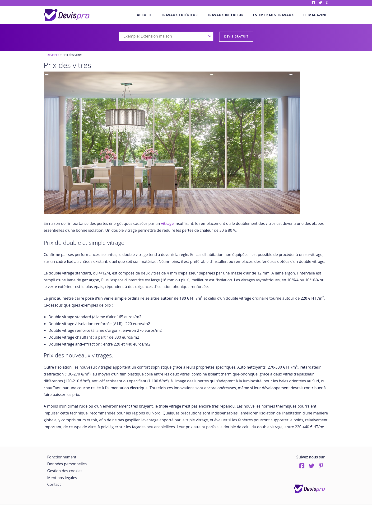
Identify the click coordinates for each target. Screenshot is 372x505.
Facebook (313, 3)
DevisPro (53, 55)
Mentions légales (62, 477)
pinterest (327, 3)
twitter (320, 3)
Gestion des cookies (64, 470)
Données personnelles (67, 464)
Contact (54, 484)
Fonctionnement (61, 457)
